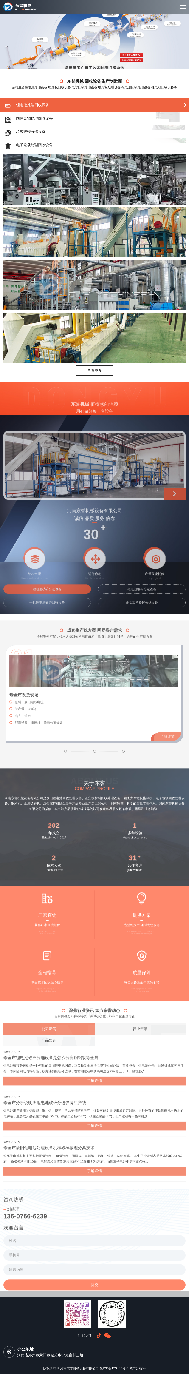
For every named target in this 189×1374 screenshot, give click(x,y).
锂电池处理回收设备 (32, 105)
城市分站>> (137, 1368)
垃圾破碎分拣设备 (30, 132)
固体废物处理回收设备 (34, 118)
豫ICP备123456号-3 (114, 1368)
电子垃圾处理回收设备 (34, 145)
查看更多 (94, 370)
